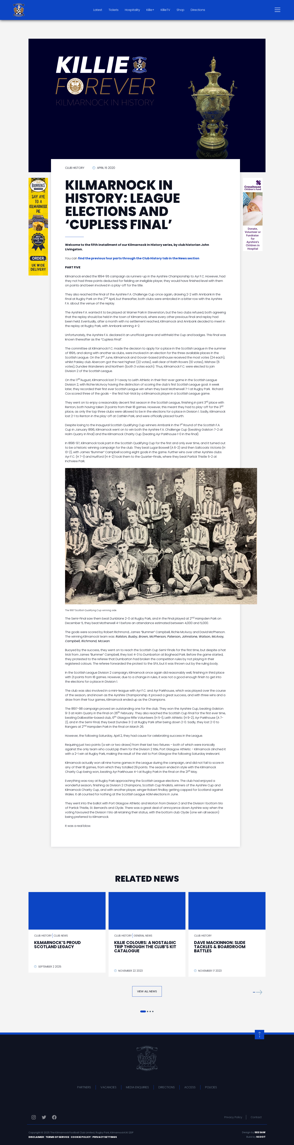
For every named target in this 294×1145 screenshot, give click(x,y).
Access (190, 1087)
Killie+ (150, 10)
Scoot (261, 1136)
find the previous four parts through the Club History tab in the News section (138, 258)
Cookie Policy (81, 1137)
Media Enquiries (137, 1087)
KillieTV (165, 10)
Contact (256, 1117)
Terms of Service (57, 1137)
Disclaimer (36, 1137)
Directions (198, 10)
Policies (211, 1087)
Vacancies (108, 1087)
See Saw (260, 1132)
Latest (97, 10)
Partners (84, 1087)
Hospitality (132, 10)
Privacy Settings (104, 1137)
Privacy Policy (233, 1117)
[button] (257, 992)
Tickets (113, 10)
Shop (180, 10)
